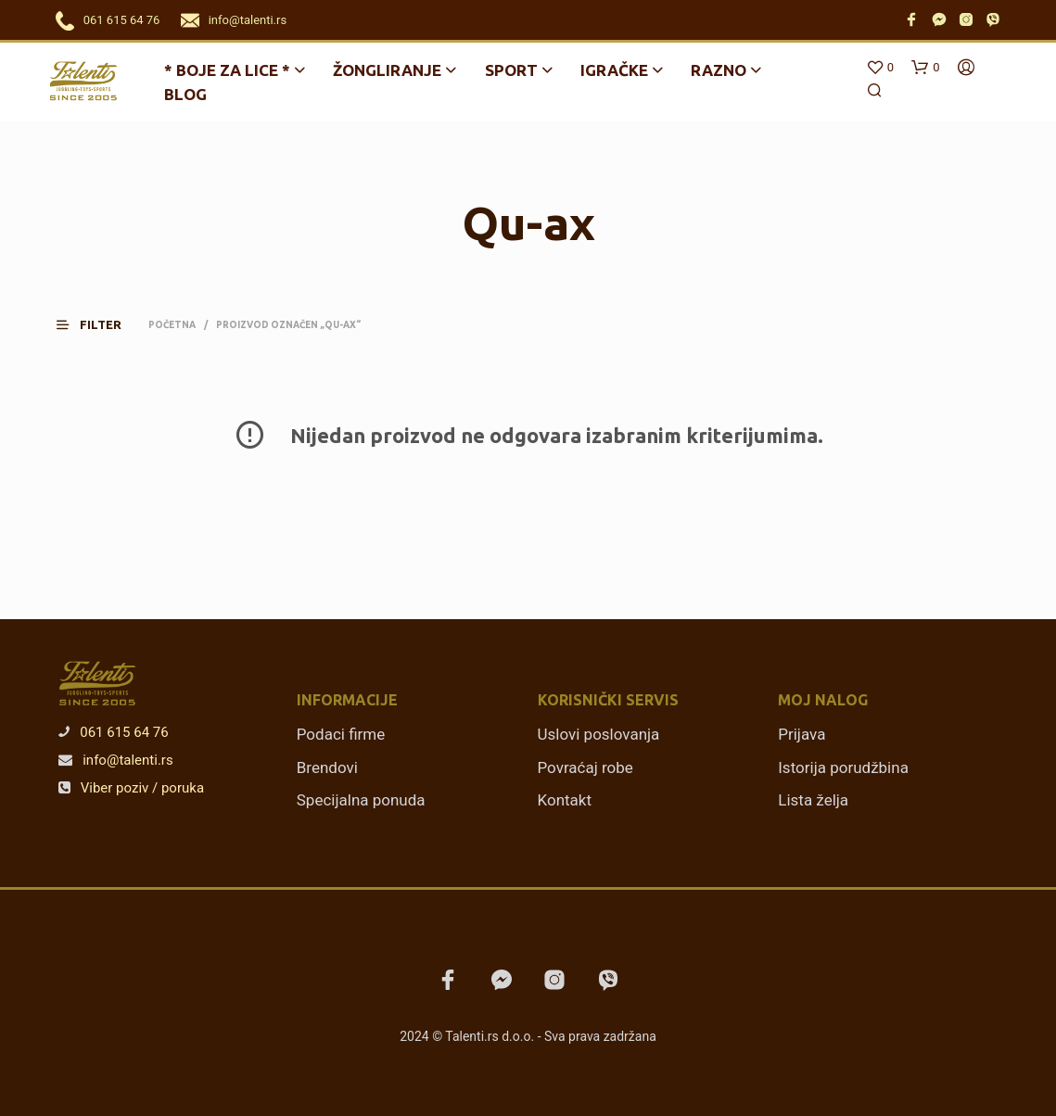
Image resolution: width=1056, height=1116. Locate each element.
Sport (511, 70)
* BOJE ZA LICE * (227, 70)
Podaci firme (341, 734)
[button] (100, 324)
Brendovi (327, 767)
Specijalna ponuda (361, 800)
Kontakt (565, 800)
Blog (185, 94)
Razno (718, 70)
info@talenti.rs (247, 20)
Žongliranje (387, 70)
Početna (172, 325)
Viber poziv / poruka (131, 788)
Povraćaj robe (585, 767)
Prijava (801, 734)
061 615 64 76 (121, 20)
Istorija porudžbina (843, 767)
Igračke (614, 70)
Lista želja (813, 800)
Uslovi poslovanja (599, 734)
